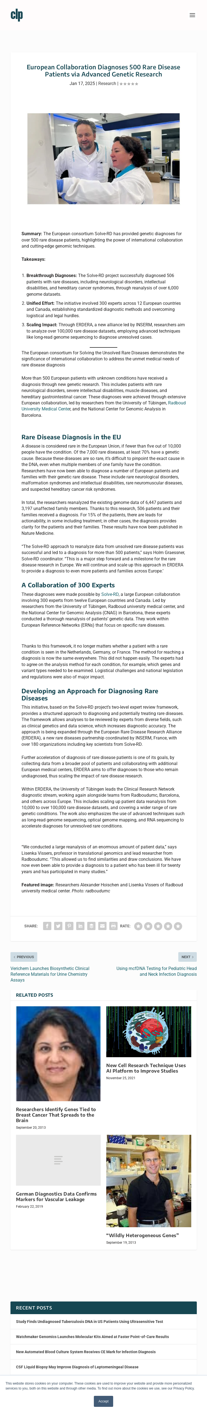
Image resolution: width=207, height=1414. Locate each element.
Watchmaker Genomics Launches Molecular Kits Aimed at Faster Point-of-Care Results (92, 1336)
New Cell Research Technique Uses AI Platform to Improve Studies (146, 1068)
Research (107, 83)
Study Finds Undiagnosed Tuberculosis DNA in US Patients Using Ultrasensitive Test (89, 1321)
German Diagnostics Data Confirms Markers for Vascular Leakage (56, 1196)
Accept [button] (104, 1401)
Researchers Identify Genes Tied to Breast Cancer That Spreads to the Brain (56, 1114)
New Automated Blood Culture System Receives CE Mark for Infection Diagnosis (86, 1352)
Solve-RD (110, 594)
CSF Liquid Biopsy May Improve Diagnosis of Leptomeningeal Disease (77, 1367)
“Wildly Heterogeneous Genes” (142, 1235)
